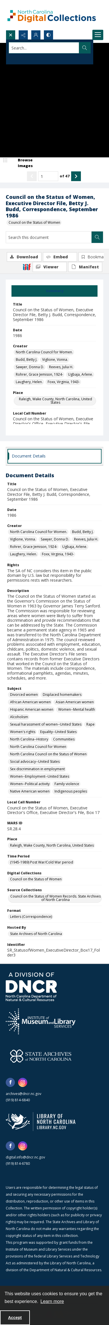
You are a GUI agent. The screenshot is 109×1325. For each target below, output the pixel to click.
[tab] (54, 291)
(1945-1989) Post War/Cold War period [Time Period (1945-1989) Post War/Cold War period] (41, 862)
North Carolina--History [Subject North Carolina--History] (29, 739)
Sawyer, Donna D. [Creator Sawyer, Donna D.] (30, 367)
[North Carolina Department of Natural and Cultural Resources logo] (31, 987)
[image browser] (21, 163)
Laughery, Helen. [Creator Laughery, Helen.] (29, 381)
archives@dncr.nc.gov (23, 1093)
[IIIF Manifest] (85, 267)
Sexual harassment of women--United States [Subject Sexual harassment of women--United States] (45, 724)
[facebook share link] (10, 1082)
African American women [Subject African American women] (30, 702)
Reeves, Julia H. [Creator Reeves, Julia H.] (61, 367)
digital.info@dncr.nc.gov (25, 1157)
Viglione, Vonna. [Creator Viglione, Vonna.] (55, 359)
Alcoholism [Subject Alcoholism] (19, 716)
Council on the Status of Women (34, 222)
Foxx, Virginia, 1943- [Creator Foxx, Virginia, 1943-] (64, 381)
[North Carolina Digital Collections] (52, 15)
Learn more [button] (52, 1301)
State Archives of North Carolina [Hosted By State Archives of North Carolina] (36, 933)
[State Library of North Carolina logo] (40, 1121)
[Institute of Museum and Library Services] (40, 1021)
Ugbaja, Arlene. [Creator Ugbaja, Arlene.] (80, 374)
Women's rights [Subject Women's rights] (22, 731)
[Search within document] (97, 237)
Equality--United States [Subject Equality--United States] (58, 731)
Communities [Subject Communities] (64, 739)
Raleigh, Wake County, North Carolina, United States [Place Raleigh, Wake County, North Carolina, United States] (55, 401)
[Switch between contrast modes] (48, 34)
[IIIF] (26, 267)
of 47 (65, 176)
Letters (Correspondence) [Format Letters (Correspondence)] (31, 916)
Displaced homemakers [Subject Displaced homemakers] (62, 694)
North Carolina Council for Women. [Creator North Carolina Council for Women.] (44, 352)
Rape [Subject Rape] (90, 724)
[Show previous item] (32, 176)
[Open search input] (10, 34)
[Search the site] (44, 47)
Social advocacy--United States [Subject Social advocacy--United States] (35, 761)
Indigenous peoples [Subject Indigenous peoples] (70, 791)
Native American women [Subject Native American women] (30, 791)
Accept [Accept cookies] (15, 1317)
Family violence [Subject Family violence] (66, 783)
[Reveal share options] (23, 34)
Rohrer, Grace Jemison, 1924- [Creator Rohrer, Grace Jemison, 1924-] (39, 374)
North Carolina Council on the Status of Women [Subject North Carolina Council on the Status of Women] (48, 754)
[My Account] (35, 34)
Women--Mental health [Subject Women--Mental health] (76, 709)
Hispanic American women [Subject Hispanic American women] (31, 709)
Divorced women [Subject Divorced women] (24, 694)
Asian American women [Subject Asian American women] (75, 702)
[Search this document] (49, 237)
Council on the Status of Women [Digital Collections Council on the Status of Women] (36, 879)
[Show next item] (76, 176)
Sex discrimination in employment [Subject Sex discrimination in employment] (37, 769)
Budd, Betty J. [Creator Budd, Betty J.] (26, 359)
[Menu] (97, 35)
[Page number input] (48, 176)
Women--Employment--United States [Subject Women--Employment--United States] (39, 776)
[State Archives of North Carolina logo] (41, 1056)
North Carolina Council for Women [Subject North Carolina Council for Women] (38, 746)
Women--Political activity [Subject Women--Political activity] (30, 783)
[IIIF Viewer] (49, 267)
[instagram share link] (22, 1082)
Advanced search (23, 58)
